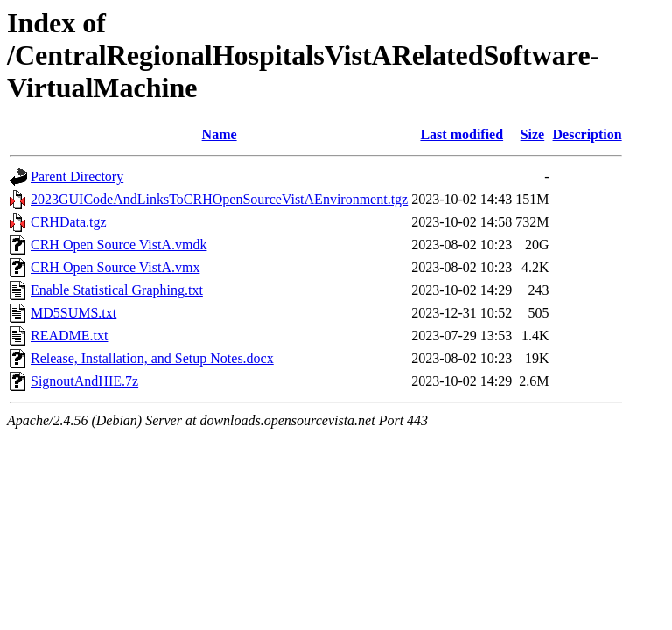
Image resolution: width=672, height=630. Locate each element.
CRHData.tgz (69, 221)
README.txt (69, 335)
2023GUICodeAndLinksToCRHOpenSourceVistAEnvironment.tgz (219, 199)
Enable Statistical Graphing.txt (117, 290)
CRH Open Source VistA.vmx (115, 267)
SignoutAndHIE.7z (84, 381)
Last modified (461, 134)
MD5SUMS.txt (73, 312)
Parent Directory (77, 176)
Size (533, 134)
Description (587, 134)
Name (219, 134)
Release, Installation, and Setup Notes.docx (152, 358)
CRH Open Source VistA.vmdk (118, 244)
